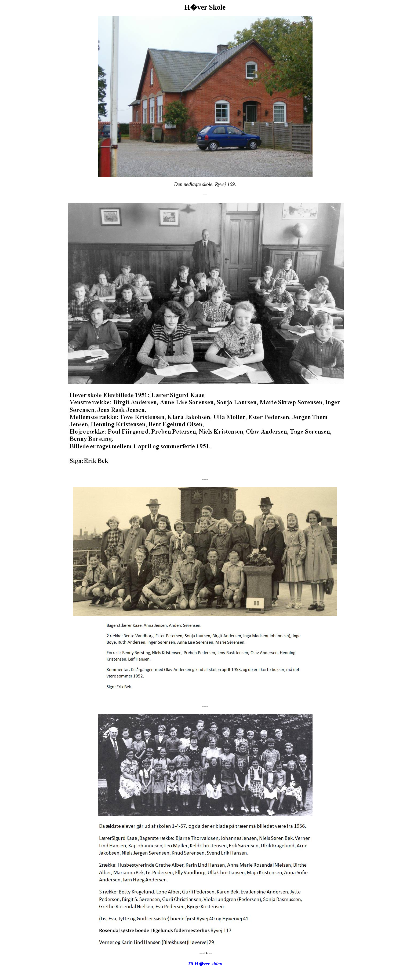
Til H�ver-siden (205, 963)
